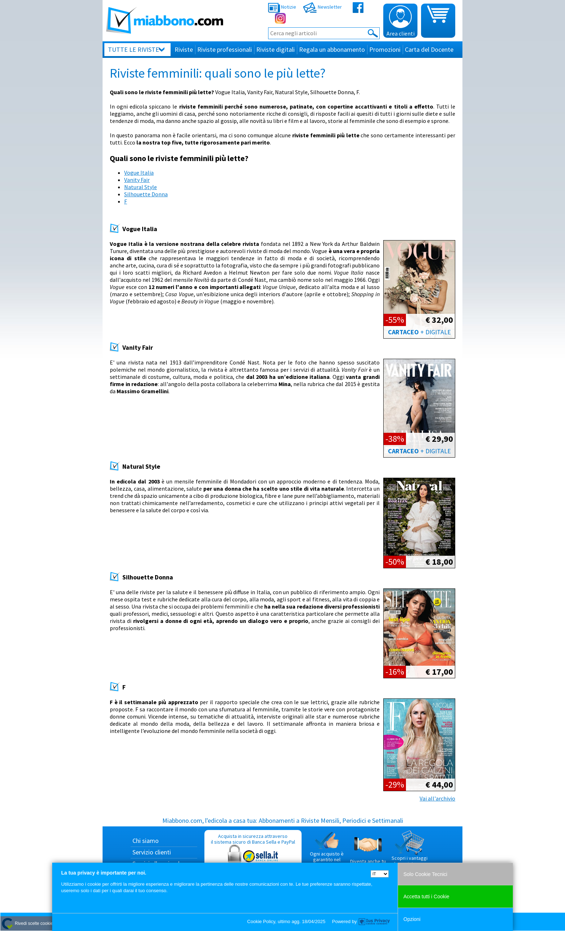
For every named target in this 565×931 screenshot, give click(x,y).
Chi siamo (145, 840)
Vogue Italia (139, 172)
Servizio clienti (151, 852)
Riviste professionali (224, 49)
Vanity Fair (137, 179)
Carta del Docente (429, 49)
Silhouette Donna (146, 194)
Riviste (184, 49)
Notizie (282, 7)
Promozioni (385, 49)
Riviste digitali (275, 49)
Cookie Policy (261, 921)
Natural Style (140, 187)
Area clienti (401, 21)
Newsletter (322, 7)
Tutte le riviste (133, 49)
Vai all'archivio (437, 798)
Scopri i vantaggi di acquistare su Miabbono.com (410, 851)
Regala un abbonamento (332, 49)
